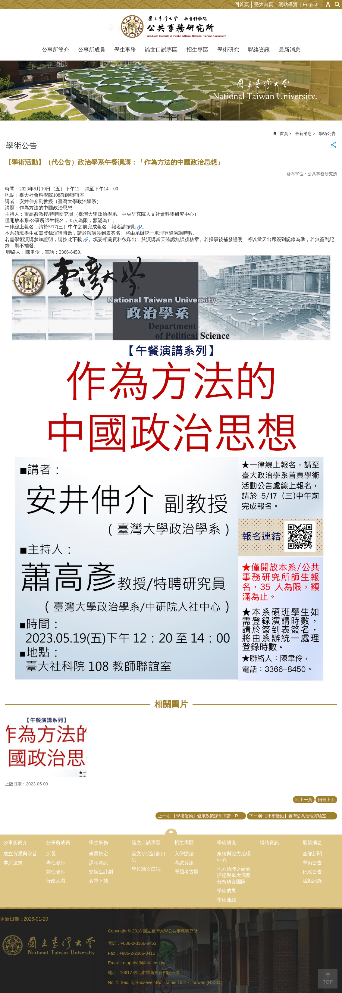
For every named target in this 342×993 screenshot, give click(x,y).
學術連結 (226, 899)
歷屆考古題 (186, 871)
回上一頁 (303, 799)
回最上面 (326, 799)
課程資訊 (98, 862)
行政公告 (312, 871)
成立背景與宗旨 (20, 853)
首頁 (284, 133)
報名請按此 (123, 226)
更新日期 (9, 919)
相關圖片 (171, 704)
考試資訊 (184, 862)
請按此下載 (70, 239)
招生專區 (197, 50)
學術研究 (228, 50)
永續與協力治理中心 (234, 857)
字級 (328, 4)
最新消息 (289, 50)
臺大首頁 (263, 4)
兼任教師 (55, 871)
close (171, 832)
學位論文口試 (146, 869)
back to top (327, 978)
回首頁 (241, 4)
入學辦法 (184, 853)
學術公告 (327, 133)
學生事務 (125, 50)
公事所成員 (91, 50)
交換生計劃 (101, 871)
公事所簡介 (55, 50)
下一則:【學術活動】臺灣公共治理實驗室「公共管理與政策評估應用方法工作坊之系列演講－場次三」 (293, 815)
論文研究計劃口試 (148, 857)
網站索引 (337, 4)
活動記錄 (312, 880)
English (310, 4)
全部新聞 (312, 853)
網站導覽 (288, 4)
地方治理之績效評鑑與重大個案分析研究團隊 (234, 875)
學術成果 (226, 890)
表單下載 (98, 880)
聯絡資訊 (259, 50)
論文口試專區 (161, 50)
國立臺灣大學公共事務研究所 (171, 26)
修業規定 (98, 853)
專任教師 (55, 862)
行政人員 (55, 880)
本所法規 (13, 862)
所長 (51, 853)
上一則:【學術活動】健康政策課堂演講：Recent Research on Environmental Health (202, 815)
